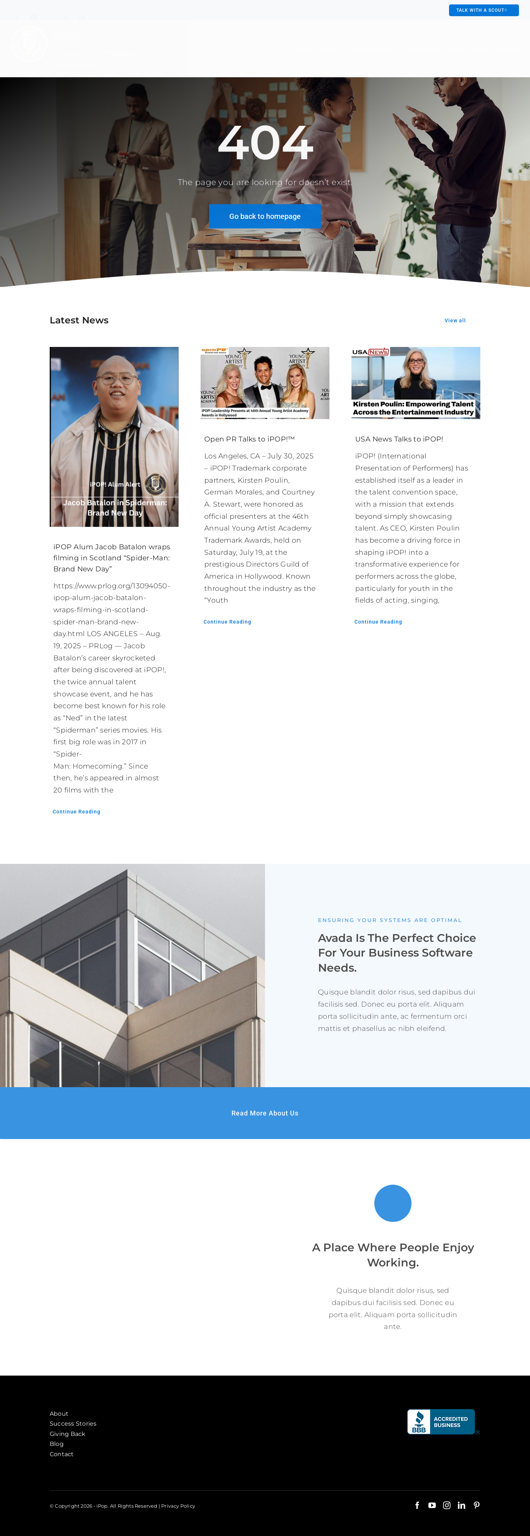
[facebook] (17, 12)
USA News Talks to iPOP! (399, 439)
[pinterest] (476, 1505)
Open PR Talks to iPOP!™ (249, 439)
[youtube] (33, 12)
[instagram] (49, 12)
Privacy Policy (178, 1506)
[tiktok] (66, 12)
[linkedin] (82, 12)
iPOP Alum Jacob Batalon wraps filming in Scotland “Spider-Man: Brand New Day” (111, 558)
